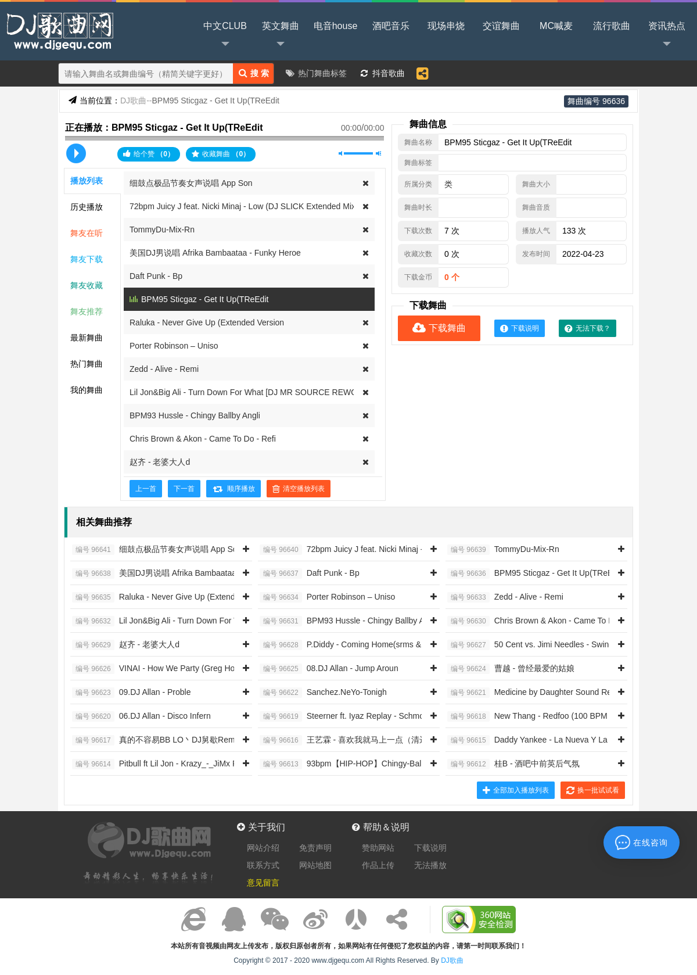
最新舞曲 (86, 337)
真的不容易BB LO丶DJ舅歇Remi (154, 740)
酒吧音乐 (390, 26)
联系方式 (263, 865)
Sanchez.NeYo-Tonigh (323, 692)
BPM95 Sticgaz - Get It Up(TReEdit (204, 299)
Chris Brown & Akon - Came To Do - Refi (203, 438)
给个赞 (148, 153)
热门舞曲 (86, 363)
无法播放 (430, 865)
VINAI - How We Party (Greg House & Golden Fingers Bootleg (207, 669)
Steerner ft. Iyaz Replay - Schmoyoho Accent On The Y (382, 716)
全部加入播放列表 (516, 790)
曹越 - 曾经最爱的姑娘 (510, 669)
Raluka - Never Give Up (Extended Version (207, 322)
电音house (336, 26)
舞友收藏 (86, 285)
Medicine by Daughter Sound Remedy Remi (550, 692)
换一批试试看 (592, 790)
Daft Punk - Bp (156, 276)
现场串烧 (446, 26)
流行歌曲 (611, 26)
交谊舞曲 (501, 26)
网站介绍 (263, 847)
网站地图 (315, 865)
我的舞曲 (86, 390)
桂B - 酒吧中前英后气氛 (513, 764)
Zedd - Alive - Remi (164, 369)
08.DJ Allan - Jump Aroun (329, 669)
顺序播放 (233, 488)
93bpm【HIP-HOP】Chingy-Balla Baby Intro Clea (373, 764)
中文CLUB (225, 35)
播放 (76, 153)
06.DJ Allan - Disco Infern (141, 716)
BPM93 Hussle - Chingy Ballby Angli (195, 415)
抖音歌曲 (388, 73)
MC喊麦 (556, 26)
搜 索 (254, 73)
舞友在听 (86, 233)
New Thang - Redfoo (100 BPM (527, 716)
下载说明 (519, 328)
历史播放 (86, 207)
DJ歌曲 (58, 30)
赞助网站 (378, 847)
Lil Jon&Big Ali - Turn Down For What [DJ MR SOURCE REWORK (249, 392)
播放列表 (86, 180)
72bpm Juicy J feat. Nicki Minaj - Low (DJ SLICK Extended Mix (242, 206)
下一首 (184, 489)
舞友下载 (86, 259)
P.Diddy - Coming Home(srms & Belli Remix (362, 645)
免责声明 (315, 847)
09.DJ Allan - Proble (131, 692)
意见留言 (263, 882)
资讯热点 (666, 35)
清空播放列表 (298, 488)
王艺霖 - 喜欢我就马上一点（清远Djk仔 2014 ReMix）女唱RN (394, 740)
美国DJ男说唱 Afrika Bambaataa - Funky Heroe (215, 252)
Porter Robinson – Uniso (174, 345)
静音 (341, 153)
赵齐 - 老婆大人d (160, 462)
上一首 (145, 489)
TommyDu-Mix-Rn (162, 229)
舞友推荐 (86, 311)
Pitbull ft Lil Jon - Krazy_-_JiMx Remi (162, 764)
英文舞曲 (280, 35)
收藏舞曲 (221, 154)
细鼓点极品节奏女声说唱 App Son (191, 183)
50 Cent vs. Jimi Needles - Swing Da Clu (544, 645)
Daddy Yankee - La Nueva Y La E (531, 740)
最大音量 (378, 153)
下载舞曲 (439, 328)
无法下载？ (587, 328)
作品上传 (378, 865)
